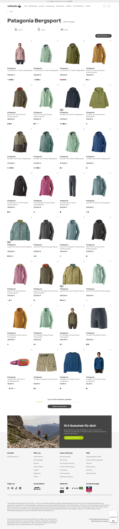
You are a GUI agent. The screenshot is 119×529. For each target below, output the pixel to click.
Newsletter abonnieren (73, 438)
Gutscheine (63, 470)
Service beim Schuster (67, 463)
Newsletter (37, 473)
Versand (89, 463)
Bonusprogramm (65, 457)
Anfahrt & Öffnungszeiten (94, 460)
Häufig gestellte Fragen (93, 457)
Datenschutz (107, 521)
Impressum (98, 521)
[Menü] (116, 512)
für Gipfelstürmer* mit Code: (62, 1)
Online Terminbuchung (67, 467)
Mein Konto (63, 460)
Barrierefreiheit (91, 473)
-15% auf (49, 1)
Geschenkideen (65, 473)
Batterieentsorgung (66, 477)
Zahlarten (89, 470)
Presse (36, 477)
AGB (92, 521)
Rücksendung (90, 467)
